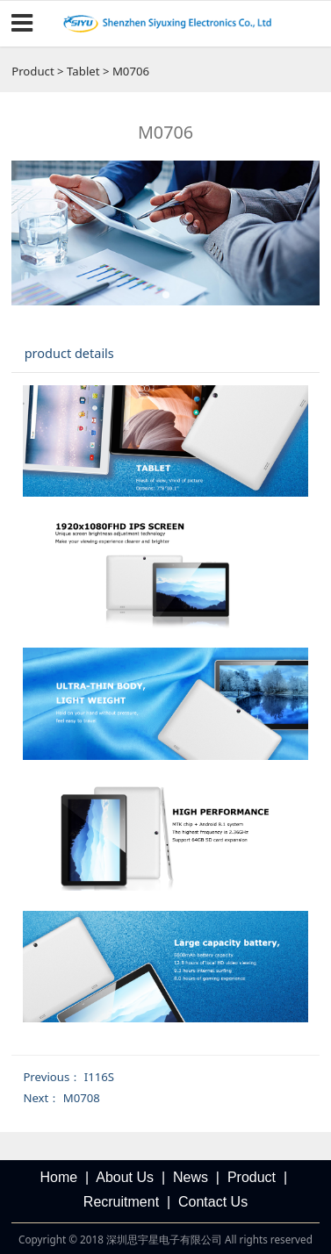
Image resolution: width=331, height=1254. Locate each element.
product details (69, 353)
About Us (125, 1177)
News (190, 1177)
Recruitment (121, 1201)
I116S (99, 1077)
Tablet (83, 71)
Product (32, 71)
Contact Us (213, 1201)
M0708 (81, 1098)
